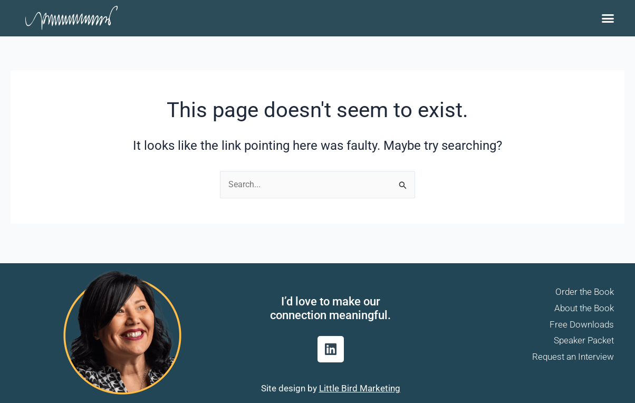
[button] (608, 18)
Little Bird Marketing (359, 388)
